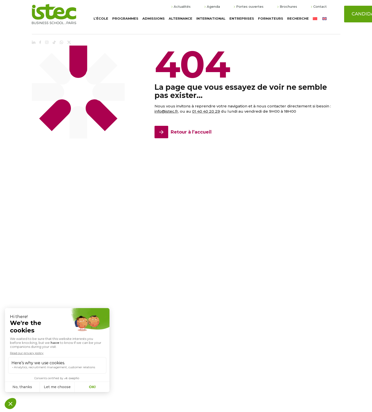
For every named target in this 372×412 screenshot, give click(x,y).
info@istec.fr (166, 111)
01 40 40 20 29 (206, 111)
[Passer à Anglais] (324, 18)
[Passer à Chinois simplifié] (315, 18)
